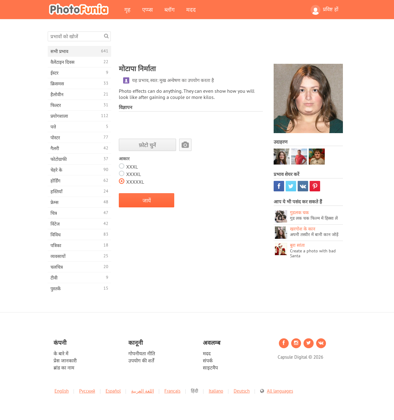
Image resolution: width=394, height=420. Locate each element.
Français (172, 391)
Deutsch (242, 391)
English (61, 391)
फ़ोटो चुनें (147, 145)
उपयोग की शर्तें (141, 360)
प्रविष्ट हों (324, 10)
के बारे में (61, 353)
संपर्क (208, 360)
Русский (87, 391)
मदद (191, 9)
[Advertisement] (231, 45)
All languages (280, 391)
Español (113, 391)
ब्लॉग (169, 9)
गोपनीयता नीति (141, 353)
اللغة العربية (142, 391)
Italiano (216, 391)
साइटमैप (210, 368)
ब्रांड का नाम (64, 368)
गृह (127, 9)
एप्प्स (147, 9)
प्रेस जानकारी (65, 360)
